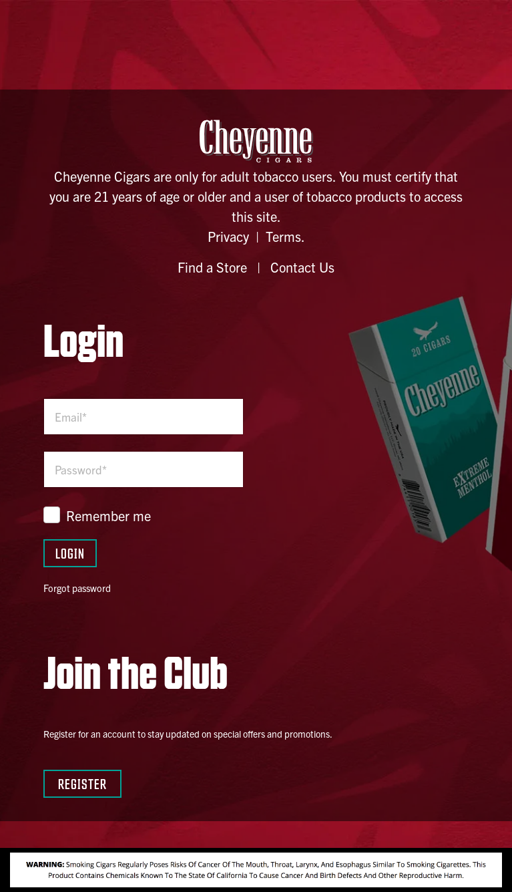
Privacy (228, 236)
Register (82, 783)
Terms (283, 236)
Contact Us (302, 267)
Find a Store (212, 267)
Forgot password (77, 588)
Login (70, 553)
